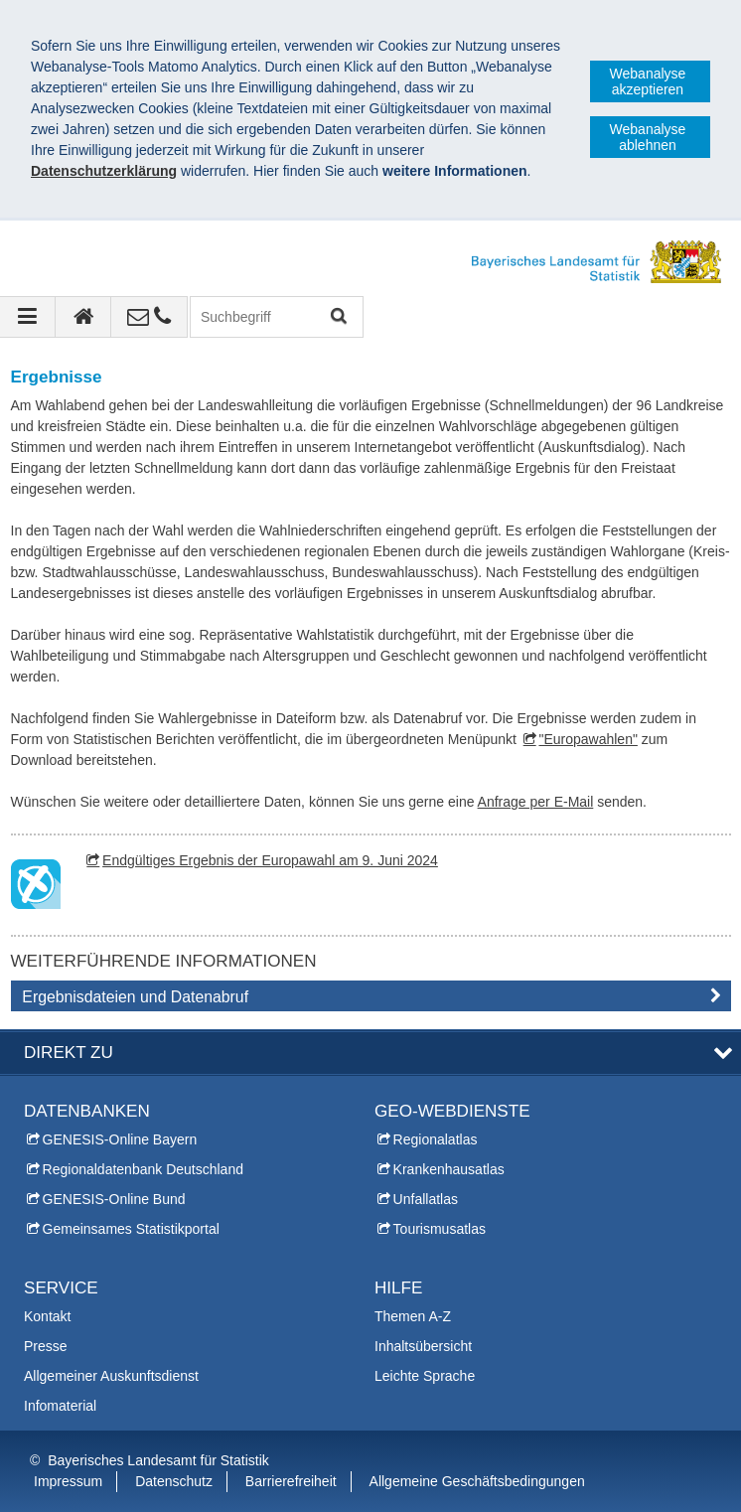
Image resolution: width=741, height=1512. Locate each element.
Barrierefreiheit (291, 1481)
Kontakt (47, 1316)
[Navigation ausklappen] (28, 317)
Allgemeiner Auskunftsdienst (111, 1376)
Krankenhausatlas (449, 1169)
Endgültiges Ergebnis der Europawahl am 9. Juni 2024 (270, 860)
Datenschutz (174, 1481)
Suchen (337, 317)
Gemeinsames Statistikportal (131, 1229)
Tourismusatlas (439, 1229)
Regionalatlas (435, 1139)
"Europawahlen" (587, 739)
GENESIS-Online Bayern (120, 1139)
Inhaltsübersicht (423, 1346)
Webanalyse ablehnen (648, 137)
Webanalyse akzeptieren (648, 81)
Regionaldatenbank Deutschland (143, 1169)
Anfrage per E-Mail (536, 802)
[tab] (371, 1000)
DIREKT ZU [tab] (68, 1052)
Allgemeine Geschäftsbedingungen (477, 1481)
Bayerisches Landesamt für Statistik (158, 1460)
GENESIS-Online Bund (114, 1199)
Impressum (68, 1481)
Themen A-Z (412, 1316)
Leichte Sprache (424, 1376)
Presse (46, 1346)
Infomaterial (60, 1406)
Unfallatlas (425, 1199)
